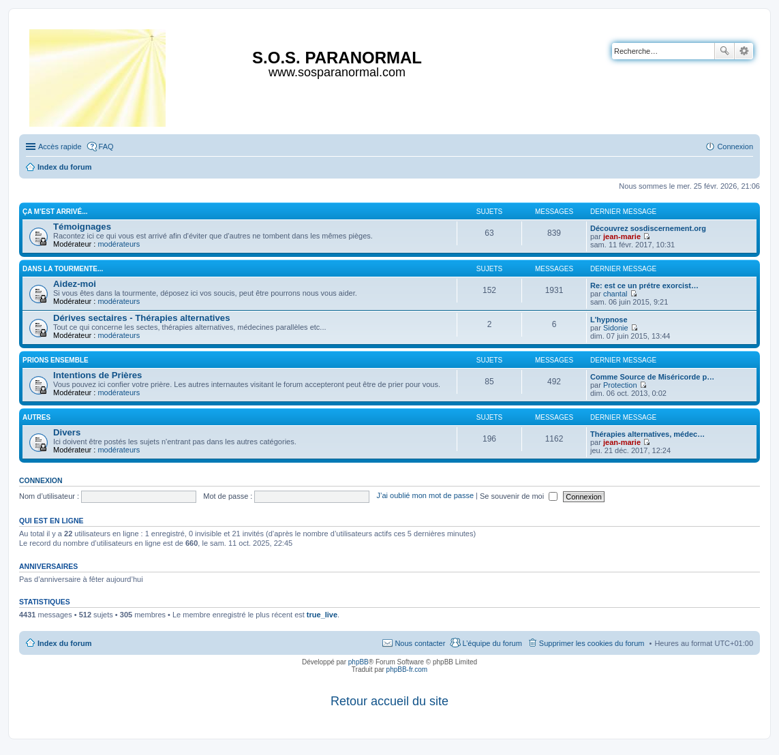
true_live (322, 615)
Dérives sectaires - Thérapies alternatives (141, 318)
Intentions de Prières (97, 375)
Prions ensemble (55, 360)
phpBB (358, 662)
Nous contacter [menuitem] (420, 643)
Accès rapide (60, 146)
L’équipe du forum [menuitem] (491, 643)
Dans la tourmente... (62, 269)
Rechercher (724, 51)
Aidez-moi (74, 284)
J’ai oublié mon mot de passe (425, 496)
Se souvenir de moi (518, 496)
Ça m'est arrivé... (55, 211)
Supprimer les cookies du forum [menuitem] (592, 643)
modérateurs (118, 244)
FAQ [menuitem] (106, 146)
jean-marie (622, 236)
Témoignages (82, 226)
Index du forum (64, 643)
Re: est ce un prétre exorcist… (644, 285)
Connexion (41, 480)
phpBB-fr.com (407, 669)
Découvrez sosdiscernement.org (648, 228)
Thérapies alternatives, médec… (647, 434)
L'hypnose (609, 319)
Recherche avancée (744, 51)
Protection (620, 385)
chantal (615, 294)
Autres (36, 417)
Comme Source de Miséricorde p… (652, 377)
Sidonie (615, 328)
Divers (66, 432)
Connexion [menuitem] (735, 146)
